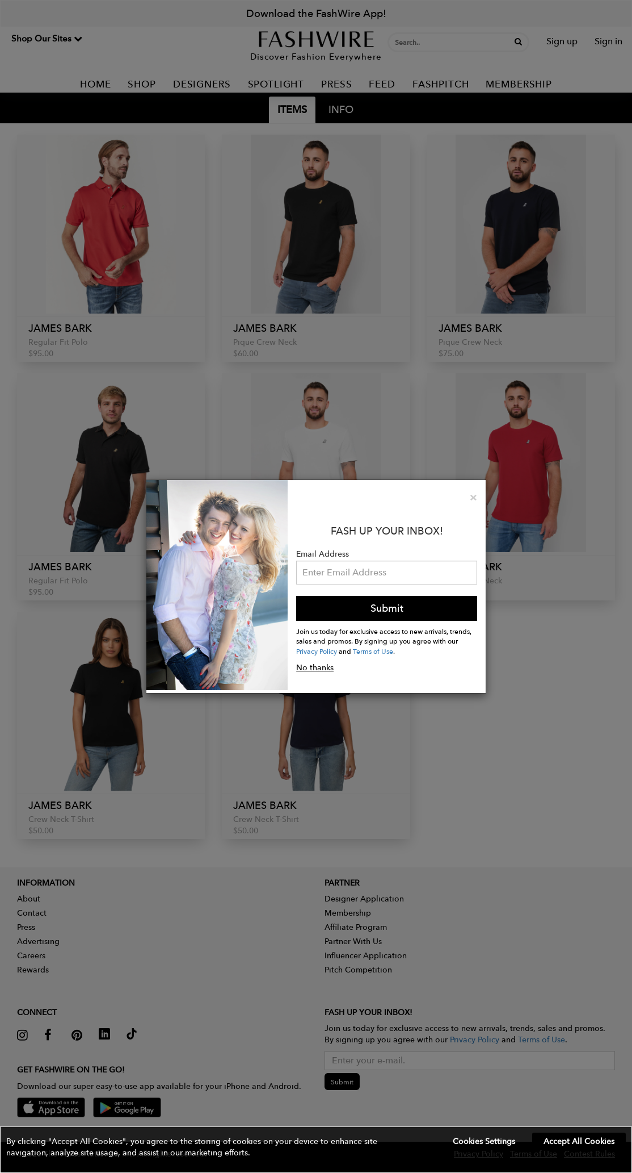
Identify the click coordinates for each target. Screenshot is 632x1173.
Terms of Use (373, 651)
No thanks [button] (315, 667)
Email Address (322, 554)
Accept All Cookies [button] (578, 1141)
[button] (316, 1149)
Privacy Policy (316, 651)
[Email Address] (386, 573)
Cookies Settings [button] (484, 1141)
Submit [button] (386, 608)
